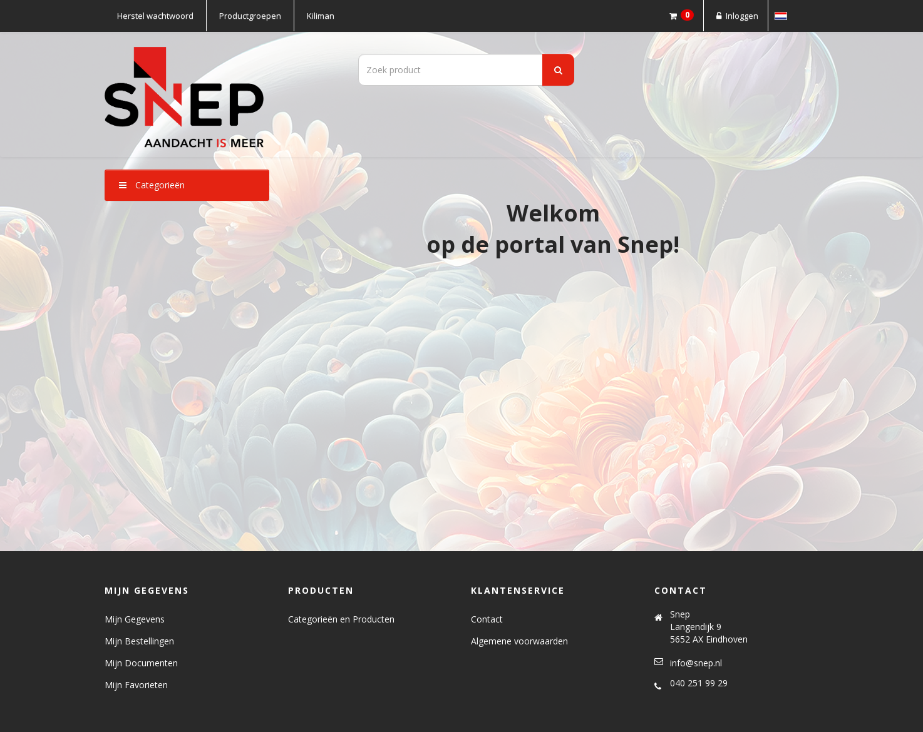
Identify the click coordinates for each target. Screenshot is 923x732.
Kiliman (320, 15)
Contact (487, 619)
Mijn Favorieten (136, 685)
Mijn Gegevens (135, 619)
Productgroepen (250, 15)
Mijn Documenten (141, 663)
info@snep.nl (696, 663)
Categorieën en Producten (341, 619)
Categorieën (152, 185)
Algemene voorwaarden (519, 641)
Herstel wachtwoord (155, 15)
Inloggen (735, 15)
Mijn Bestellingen (139, 641)
